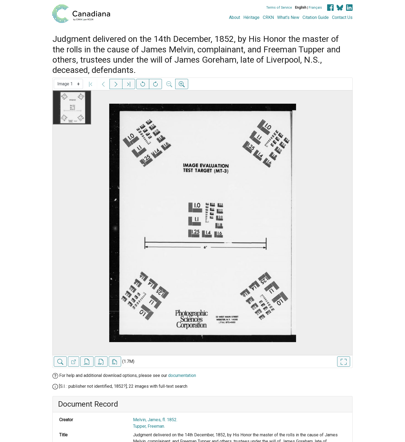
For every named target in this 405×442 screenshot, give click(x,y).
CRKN (268, 17)
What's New (288, 17)
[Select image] (68, 84)
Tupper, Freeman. (149, 426)
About (234, 17)
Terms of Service (279, 7)
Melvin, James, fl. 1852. (155, 419)
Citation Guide (316, 17)
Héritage (251, 17)
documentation (182, 375)
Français (315, 7)
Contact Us (342, 17)
